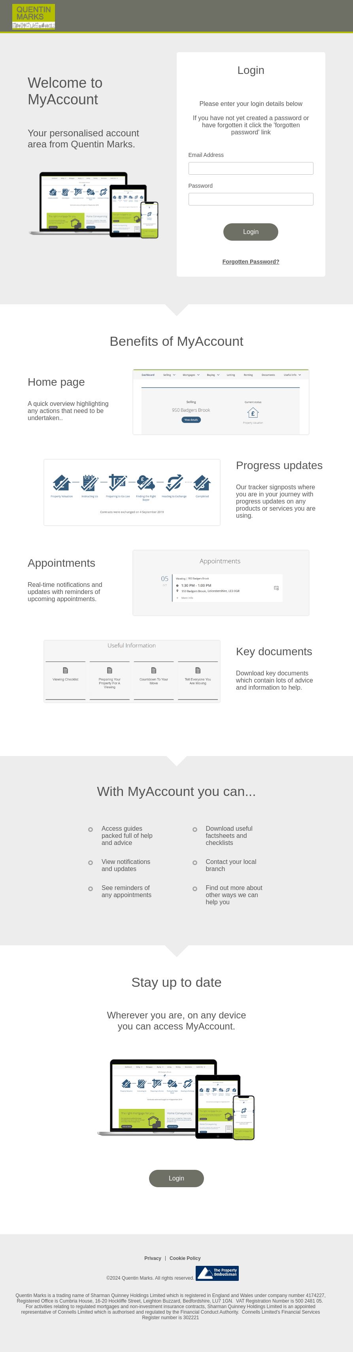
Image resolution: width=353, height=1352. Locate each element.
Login (251, 231)
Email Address (206, 155)
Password (201, 186)
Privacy (152, 1258)
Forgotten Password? (251, 261)
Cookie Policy (185, 1258)
